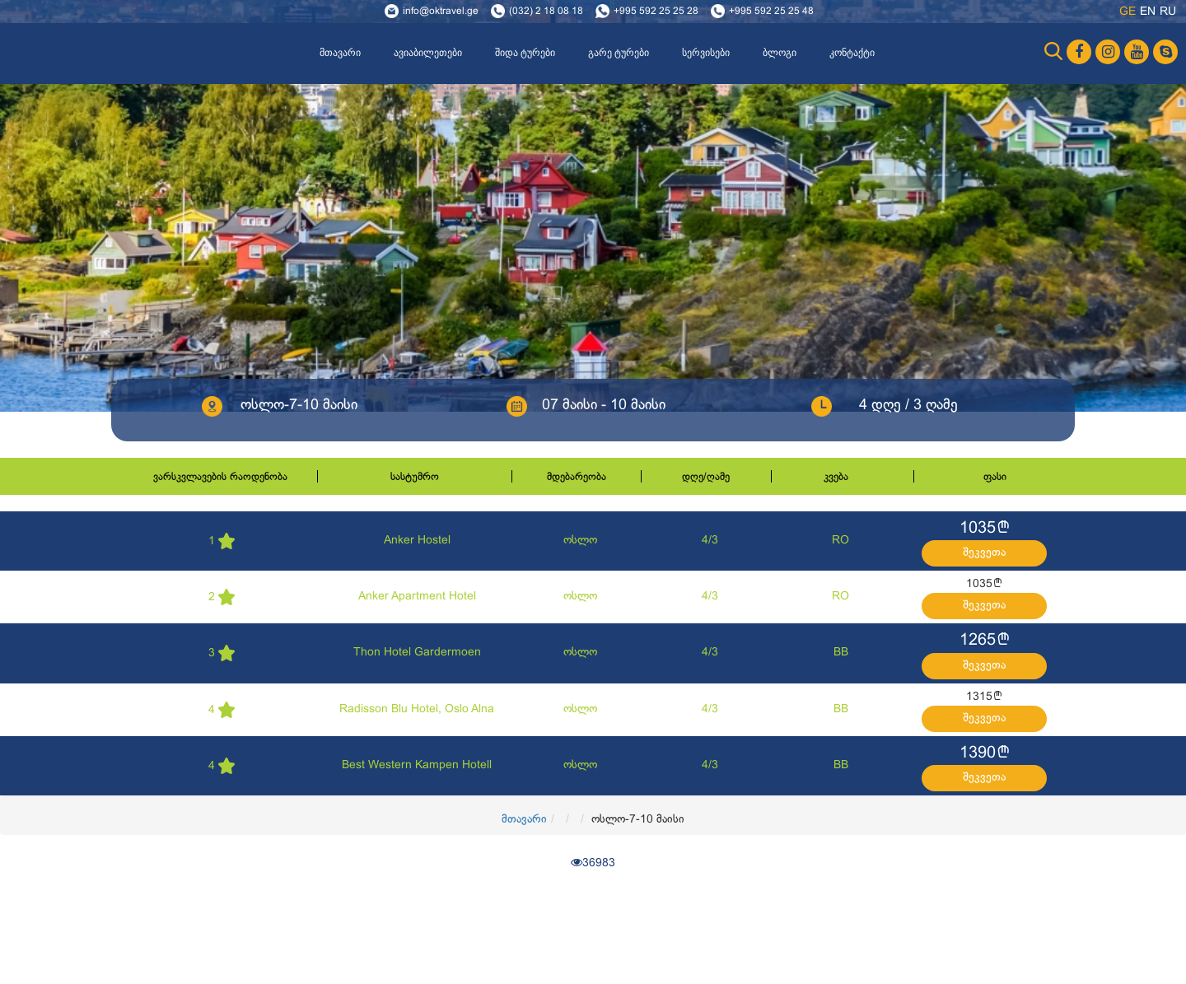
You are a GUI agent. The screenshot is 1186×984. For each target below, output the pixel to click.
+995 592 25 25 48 (771, 11)
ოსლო (580, 540)
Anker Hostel (417, 540)
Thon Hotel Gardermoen (417, 652)
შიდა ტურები (525, 52)
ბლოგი (779, 52)
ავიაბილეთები (428, 52)
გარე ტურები (618, 52)
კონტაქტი (852, 52)
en (1148, 12)
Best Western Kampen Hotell (417, 765)
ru (1168, 12)
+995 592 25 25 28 (656, 11)
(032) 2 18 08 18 (546, 11)
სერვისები (706, 52)
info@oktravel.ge (441, 11)
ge (1127, 12)
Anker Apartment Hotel (417, 596)
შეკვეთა (984, 553)
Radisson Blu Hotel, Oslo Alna (416, 709)
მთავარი (340, 52)
